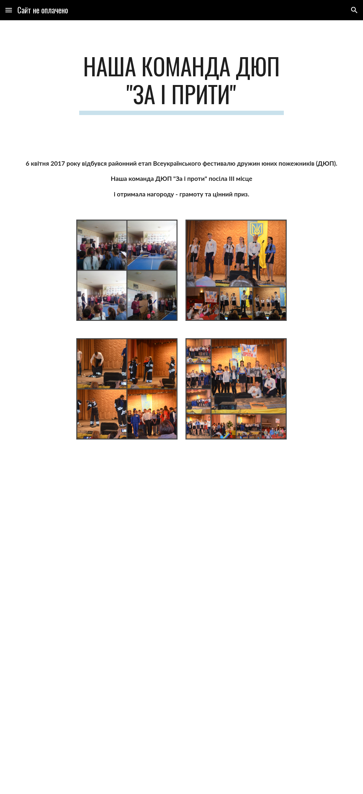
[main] (181, 83)
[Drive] (154, 488)
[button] (8, 10)
